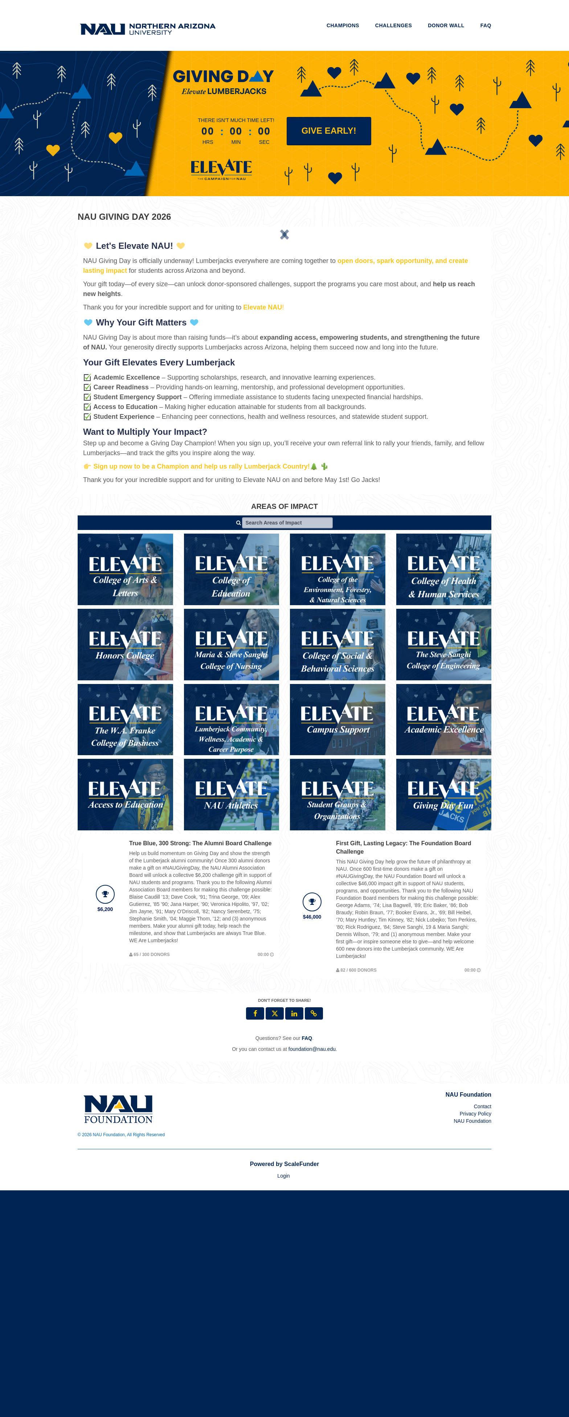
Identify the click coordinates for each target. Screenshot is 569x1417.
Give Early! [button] (329, 130)
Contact (482, 1333)
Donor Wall (446, 25)
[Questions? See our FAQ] (307, 1265)
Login (283, 1402)
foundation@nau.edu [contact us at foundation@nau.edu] (312, 1276)
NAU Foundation (472, 1348)
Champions (343, 25)
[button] (113, 346)
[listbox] (284, 346)
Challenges (393, 25)
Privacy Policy (475, 1340)
